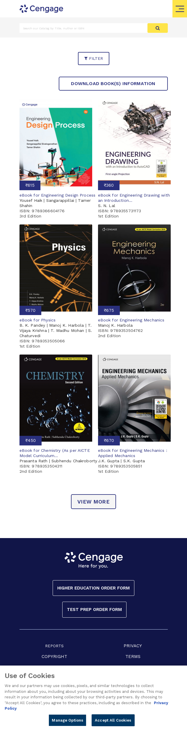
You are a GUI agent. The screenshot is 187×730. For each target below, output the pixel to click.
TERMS (132, 656)
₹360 (109, 185)
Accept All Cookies (113, 722)
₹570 (30, 310)
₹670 (109, 440)
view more (93, 502)
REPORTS (54, 646)
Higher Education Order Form (93, 588)
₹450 (30, 440)
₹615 (30, 185)
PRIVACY (133, 645)
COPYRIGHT (54, 656)
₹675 (109, 310)
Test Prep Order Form (94, 609)
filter (93, 58)
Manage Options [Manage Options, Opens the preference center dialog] (67, 722)
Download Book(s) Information (113, 83)
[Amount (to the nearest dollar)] (83, 28)
